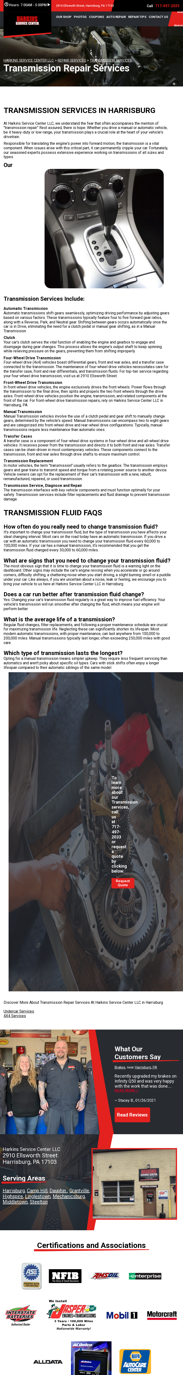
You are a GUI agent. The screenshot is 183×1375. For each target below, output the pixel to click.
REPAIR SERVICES (72, 60)
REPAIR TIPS (137, 17)
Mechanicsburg (69, 1196)
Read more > (126, 1091)
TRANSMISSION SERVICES (111, 60)
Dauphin (58, 1190)
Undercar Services (19, 1011)
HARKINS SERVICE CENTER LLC (29, 60)
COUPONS (96, 17)
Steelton (39, 1202)
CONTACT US (158, 17)
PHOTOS (80, 17)
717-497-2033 (167, 6)
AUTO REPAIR (116, 17)
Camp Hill (37, 1190)
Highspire (13, 1196)
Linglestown (38, 1196)
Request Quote (123, 883)
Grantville (79, 1190)
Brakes (120, 1067)
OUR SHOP (63, 17)
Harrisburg (14, 1190)
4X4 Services (15, 1016)
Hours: (27, 5)
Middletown (15, 1202)
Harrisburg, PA (146, 1067)
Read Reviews (132, 1115)
